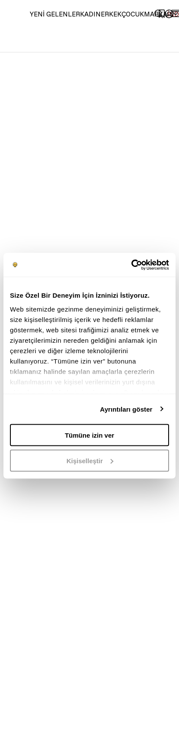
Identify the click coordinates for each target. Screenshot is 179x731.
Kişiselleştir (90, 460)
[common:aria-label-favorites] (169, 14)
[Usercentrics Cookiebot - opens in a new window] (131, 264)
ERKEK (111, 14)
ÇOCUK (132, 14)
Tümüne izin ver (89, 435)
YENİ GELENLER (55, 14)
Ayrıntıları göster (126, 409)
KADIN (90, 14)
